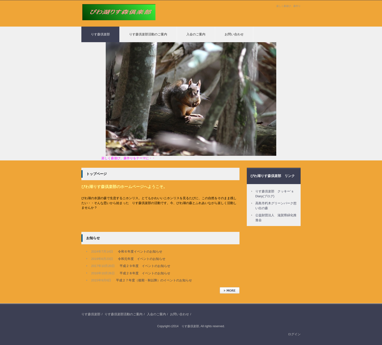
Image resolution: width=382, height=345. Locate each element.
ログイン (294, 334)
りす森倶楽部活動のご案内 (148, 34)
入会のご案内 (195, 34)
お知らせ (93, 238)
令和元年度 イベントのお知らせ (141, 259)
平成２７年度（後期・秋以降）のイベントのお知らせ (154, 280)
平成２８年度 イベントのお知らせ (145, 273)
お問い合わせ (234, 34)
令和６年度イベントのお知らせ (140, 251)
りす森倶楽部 (92, 23)
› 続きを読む (229, 296)
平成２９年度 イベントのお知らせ (145, 266)
